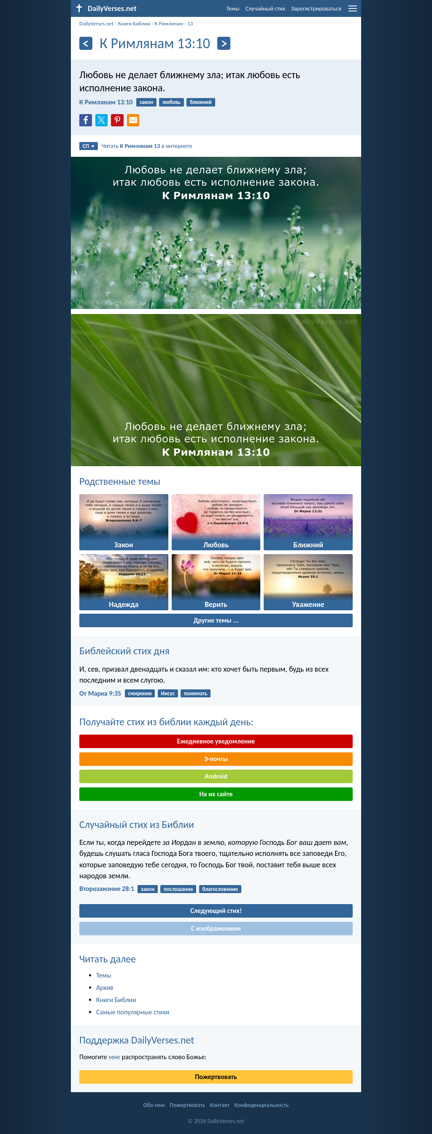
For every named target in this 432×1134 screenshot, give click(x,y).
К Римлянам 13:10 (105, 102)
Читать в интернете (147, 146)
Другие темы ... (216, 620)
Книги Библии (134, 23)
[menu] (352, 11)
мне (114, 1057)
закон (146, 102)
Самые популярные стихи (132, 1012)
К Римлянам (169, 23)
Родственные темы (119, 481)
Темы (232, 8)
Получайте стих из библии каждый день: (166, 722)
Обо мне (154, 1105)
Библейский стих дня (124, 651)
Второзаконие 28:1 (106, 889)
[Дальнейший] (223, 43)
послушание (178, 889)
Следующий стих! (216, 911)
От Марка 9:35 (100, 693)
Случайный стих (265, 8)
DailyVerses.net (96, 23)
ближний (201, 102)
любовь (171, 102)
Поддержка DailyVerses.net (136, 1040)
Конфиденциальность (261, 1105)
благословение (220, 889)
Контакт (220, 1105)
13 (190, 23)
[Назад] (85, 43)
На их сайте (215, 794)
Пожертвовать (216, 1077)
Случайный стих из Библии (136, 824)
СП (88, 146)
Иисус (168, 693)
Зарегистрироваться (316, 8)
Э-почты (216, 759)
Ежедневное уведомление (216, 741)
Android (216, 776)
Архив (104, 988)
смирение (139, 693)
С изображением (216, 928)
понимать (195, 693)
